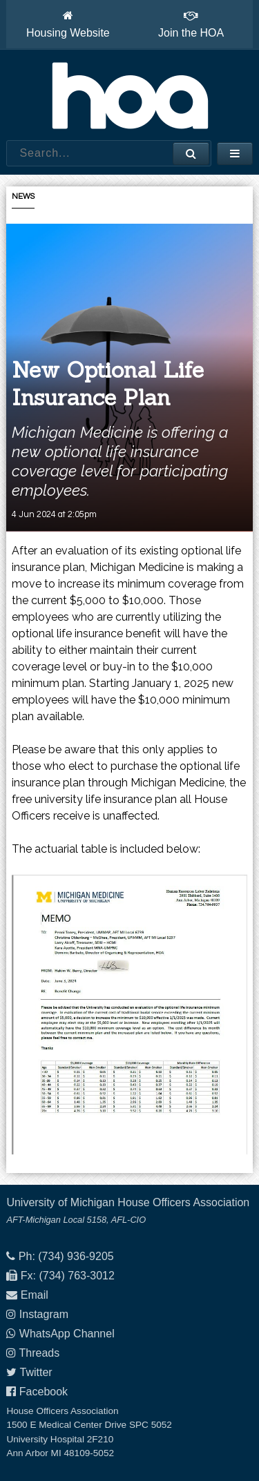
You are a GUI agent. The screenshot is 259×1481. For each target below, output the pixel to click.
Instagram (43, 1314)
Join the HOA (191, 24)
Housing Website (68, 24)
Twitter (36, 1372)
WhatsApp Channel (67, 1333)
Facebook (43, 1391)
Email (34, 1295)
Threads (39, 1353)
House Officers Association (129, 95)
